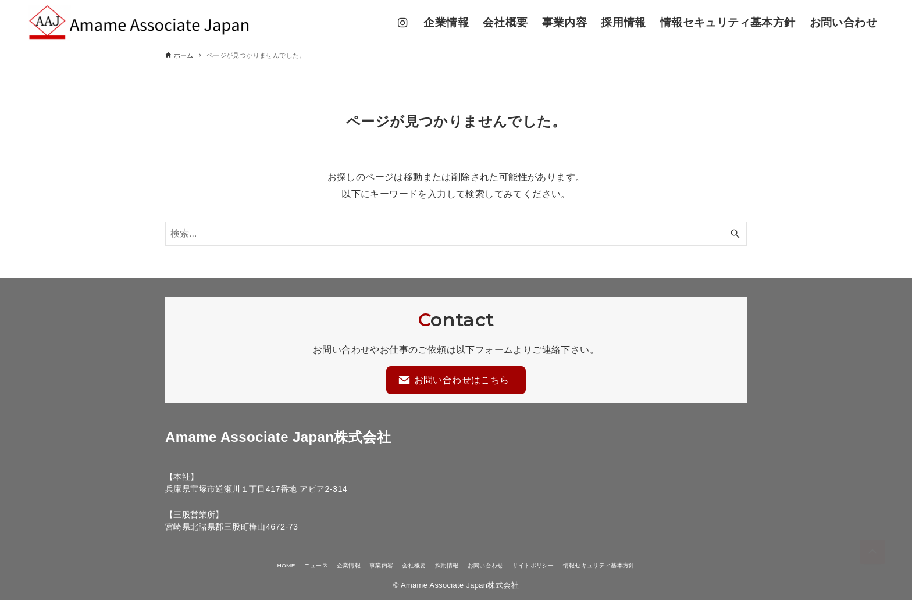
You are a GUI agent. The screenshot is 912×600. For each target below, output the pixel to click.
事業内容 (359, 564)
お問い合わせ (494, 564)
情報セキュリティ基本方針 (640, 564)
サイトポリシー (555, 564)
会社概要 (401, 564)
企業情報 (317, 564)
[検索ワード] (456, 235)
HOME (236, 564)
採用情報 (443, 564)
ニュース (274, 564)
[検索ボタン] (735, 235)
